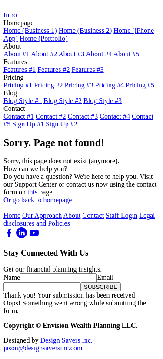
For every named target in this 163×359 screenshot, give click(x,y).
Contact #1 (18, 116)
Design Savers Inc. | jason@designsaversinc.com (49, 344)
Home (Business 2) (85, 30)
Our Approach (42, 215)
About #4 (99, 54)
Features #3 (87, 69)
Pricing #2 (48, 85)
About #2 (44, 54)
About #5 (126, 54)
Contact (93, 215)
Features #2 (53, 69)
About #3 (71, 54)
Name (11, 277)
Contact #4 (115, 116)
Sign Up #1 (28, 124)
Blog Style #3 (102, 100)
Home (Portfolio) (44, 38)
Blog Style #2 (62, 100)
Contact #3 (83, 116)
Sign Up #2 (61, 124)
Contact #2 (51, 116)
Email (105, 277)
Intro (10, 15)
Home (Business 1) (30, 30)
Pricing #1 (17, 85)
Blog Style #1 (22, 100)
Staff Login (121, 215)
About (71, 215)
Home (11, 215)
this (32, 192)
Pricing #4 (109, 85)
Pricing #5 (140, 85)
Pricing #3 (78, 85)
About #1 (16, 54)
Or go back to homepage (37, 200)
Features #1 (19, 69)
